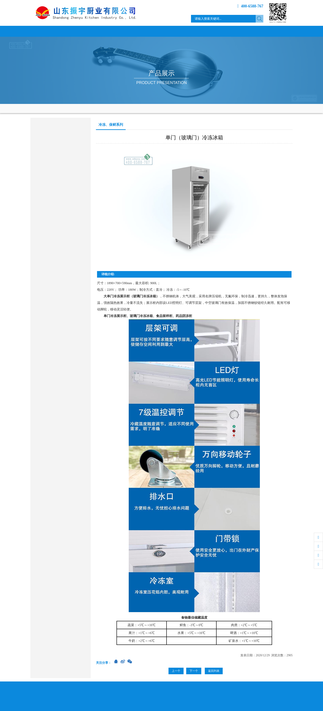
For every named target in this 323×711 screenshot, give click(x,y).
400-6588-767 (250, 6)
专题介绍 (243, 31)
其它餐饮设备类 (44, 238)
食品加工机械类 (44, 204)
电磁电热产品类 (44, 147)
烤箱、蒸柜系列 (44, 182)
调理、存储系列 (44, 159)
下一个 (193, 670)
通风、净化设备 (44, 216)
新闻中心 (112, 31)
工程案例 (211, 31)
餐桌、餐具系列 (44, 227)
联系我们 (276, 31)
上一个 (176, 670)
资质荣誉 (178, 31)
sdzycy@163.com (53, 289)
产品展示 (145, 31)
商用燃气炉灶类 (44, 136)
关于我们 (80, 31)
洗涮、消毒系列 (44, 170)
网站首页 (47, 31)
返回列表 (213, 670)
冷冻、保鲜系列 (44, 193)
